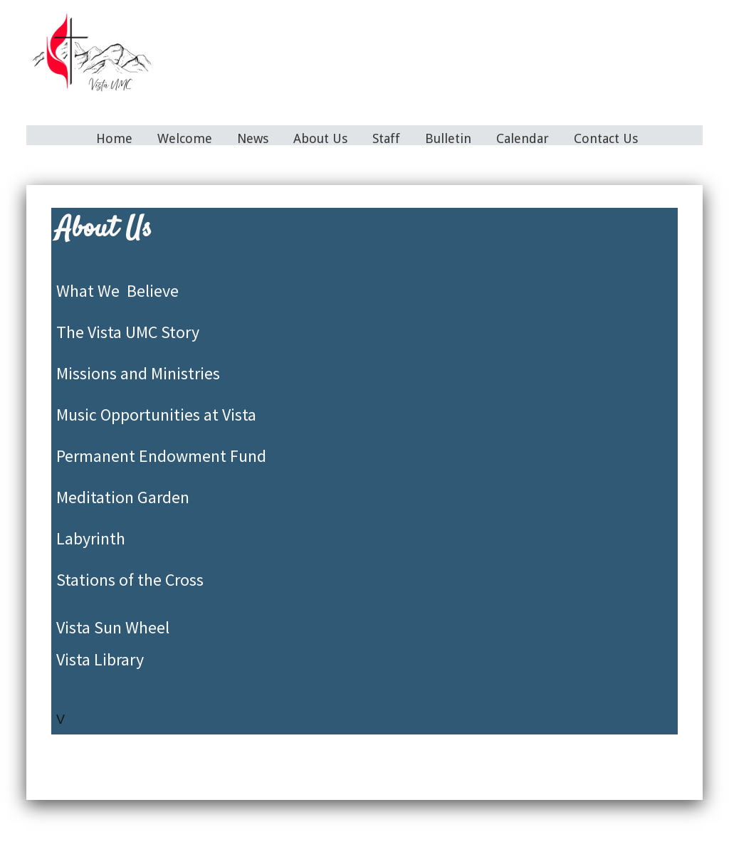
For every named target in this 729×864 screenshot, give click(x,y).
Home (114, 138)
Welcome (184, 138)
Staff (386, 138)
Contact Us (606, 138)
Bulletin (448, 138)
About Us (320, 138)
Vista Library (100, 659)
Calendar (522, 138)
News (252, 138)
